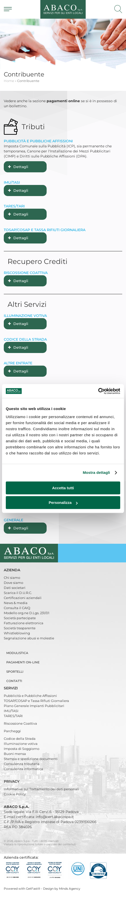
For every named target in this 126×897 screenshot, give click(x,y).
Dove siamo (13, 583)
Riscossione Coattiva (20, 723)
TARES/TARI (13, 716)
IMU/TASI (11, 711)
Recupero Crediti (38, 261)
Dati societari (14, 588)
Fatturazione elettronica (23, 623)
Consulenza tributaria (22, 764)
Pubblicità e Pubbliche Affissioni (30, 696)
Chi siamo (12, 578)
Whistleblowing (17, 633)
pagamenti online (63, 101)
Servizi (11, 688)
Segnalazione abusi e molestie (29, 638)
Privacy (12, 781)
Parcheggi (12, 731)
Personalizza (63, 502)
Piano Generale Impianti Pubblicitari (34, 706)
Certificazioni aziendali (23, 598)
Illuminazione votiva (21, 744)
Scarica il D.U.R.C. (18, 593)
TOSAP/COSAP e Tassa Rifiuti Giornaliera (36, 701)
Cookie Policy (15, 794)
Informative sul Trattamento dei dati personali (41, 789)
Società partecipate (20, 618)
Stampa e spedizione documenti (31, 759)
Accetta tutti (63, 488)
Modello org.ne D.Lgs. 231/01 (26, 613)
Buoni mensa (15, 754)
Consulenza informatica (23, 769)
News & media (15, 603)
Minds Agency (69, 888)
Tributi (33, 126)
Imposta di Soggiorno (21, 749)
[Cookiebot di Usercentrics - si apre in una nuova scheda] (98, 391)
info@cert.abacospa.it (55, 816)
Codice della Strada (20, 739)
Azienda (12, 570)
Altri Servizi (27, 304)
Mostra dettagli (96, 472)
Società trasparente (20, 628)
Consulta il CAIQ (17, 608)
